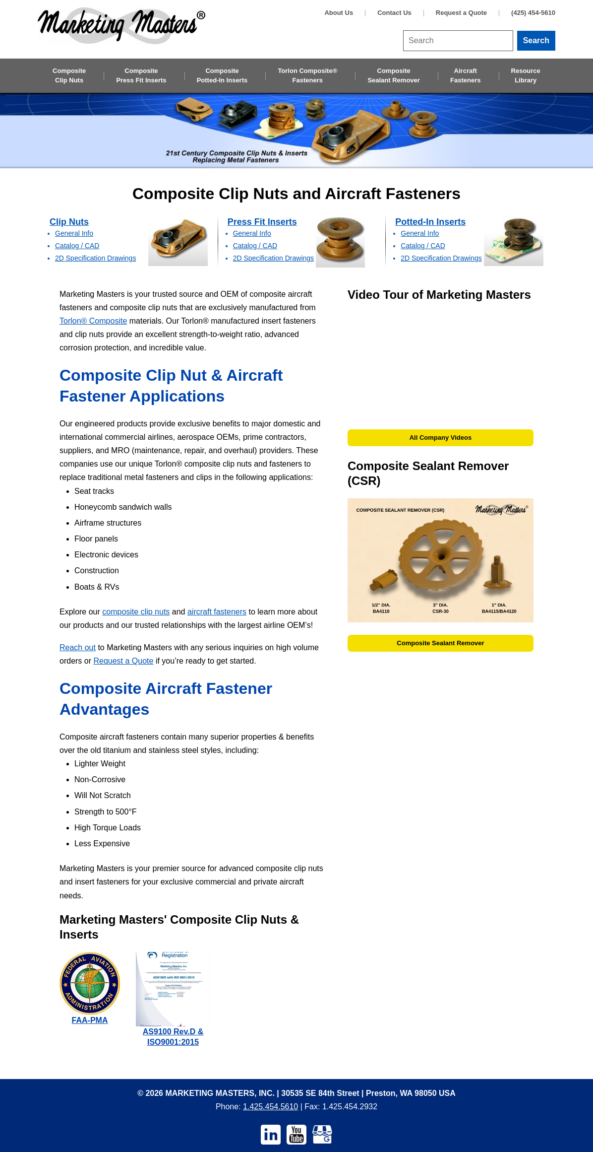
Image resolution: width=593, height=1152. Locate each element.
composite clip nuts (136, 612)
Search (536, 40)
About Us (338, 12)
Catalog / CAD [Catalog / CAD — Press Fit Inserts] (255, 246)
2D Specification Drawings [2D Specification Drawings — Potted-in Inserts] (441, 258)
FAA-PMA (90, 1020)
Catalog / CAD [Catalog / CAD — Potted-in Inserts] (423, 246)
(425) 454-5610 (533, 12)
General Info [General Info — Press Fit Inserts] (252, 233)
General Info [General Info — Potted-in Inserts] (420, 233)
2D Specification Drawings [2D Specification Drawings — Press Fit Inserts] (273, 258)
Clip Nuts (69, 222)
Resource (525, 76)
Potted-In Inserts (430, 222)
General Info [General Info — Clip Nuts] (74, 233)
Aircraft (465, 76)
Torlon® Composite (93, 321)
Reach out (77, 647)
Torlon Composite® (307, 76)
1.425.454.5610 (270, 1106)
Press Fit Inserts (262, 222)
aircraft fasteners (216, 612)
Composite (69, 76)
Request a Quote (461, 12)
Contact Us (394, 12)
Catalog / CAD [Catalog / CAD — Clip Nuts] (77, 246)
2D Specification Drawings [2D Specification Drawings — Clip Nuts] (95, 258)
